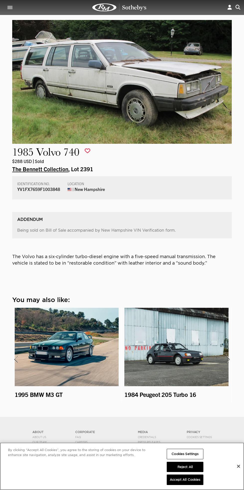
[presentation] (15, 359)
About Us (39, 437)
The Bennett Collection (40, 168)
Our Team (39, 442)
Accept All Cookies (185, 480)
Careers (81, 442)
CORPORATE (85, 432)
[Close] (238, 466)
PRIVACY (193, 432)
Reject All (185, 467)
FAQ (78, 437)
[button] (230, 7)
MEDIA (143, 432)
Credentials (147, 437)
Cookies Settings (199, 437)
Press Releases (149, 442)
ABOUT (38, 432)
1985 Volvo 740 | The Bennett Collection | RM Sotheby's (119, 7)
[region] (122, 466)
